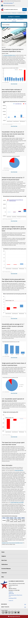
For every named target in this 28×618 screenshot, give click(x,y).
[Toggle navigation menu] (24, 9)
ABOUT (14, 19)
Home (3, 552)
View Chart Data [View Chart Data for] (14, 357)
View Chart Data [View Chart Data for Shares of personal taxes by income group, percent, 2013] (14, 318)
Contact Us (11, 600)
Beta (3, 577)
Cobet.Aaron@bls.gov (19, 470)
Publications (14, 12)
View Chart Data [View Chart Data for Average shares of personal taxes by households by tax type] (14, 171)
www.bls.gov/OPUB (12, 598)
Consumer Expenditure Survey (9, 55)
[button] (25, 604)
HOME (5, 19)
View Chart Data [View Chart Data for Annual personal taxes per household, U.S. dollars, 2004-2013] (14, 83)
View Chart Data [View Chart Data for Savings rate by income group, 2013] (14, 436)
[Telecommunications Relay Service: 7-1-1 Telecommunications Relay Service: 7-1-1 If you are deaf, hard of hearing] (17, 595)
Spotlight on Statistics (22, 12)
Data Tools (4, 560)
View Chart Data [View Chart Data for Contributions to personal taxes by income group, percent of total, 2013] (14, 273)
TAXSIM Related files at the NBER (17, 502)
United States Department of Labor (8, 6)
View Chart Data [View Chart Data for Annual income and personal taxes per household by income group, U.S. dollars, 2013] (14, 126)
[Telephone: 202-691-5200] (17, 592)
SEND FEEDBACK (20, 19)
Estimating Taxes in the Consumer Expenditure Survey (12, 542)
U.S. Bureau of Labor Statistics (11, 9)
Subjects (4, 556)
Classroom (4, 572)
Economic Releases (6, 568)
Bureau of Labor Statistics (6, 12)
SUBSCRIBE (14, 21)
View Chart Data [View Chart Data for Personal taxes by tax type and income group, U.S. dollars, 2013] (14, 220)
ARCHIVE (10, 19)
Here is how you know (8, 3)
